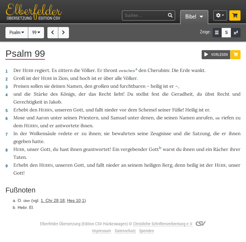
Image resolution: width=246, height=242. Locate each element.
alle (118, 78)
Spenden (146, 230)
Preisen (21, 86)
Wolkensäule (42, 133)
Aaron (42, 118)
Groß (19, 78)
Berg (167, 165)
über (109, 78)
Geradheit (182, 94)
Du (130, 94)
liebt (118, 94)
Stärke (41, 94)
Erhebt (20, 110)
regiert (42, 70)
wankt (197, 70)
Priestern (88, 118)
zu (238, 118)
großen (101, 86)
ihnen (189, 149)
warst (169, 149)
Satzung (201, 133)
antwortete (67, 125)
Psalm (16, 32)
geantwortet (96, 149)
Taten (19, 157)
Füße (177, 110)
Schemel (147, 110)
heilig (156, 86)
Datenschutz (125, 230)
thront (111, 70)
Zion (63, 78)
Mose (19, 118)
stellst (142, 94)
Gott (78, 110)
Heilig (191, 110)
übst (209, 94)
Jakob (55, 102)
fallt (99, 110)
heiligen (152, 165)
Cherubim (158, 70)
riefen (227, 118)
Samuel (118, 118)
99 (36, 32)
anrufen (204, 118)
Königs (67, 94)
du (199, 94)
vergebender (134, 149)
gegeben (22, 141)
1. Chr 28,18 (53, 200)
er (100, 78)
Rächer (220, 149)
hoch (85, 78)
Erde (185, 70)
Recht (105, 94)
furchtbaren (132, 86)
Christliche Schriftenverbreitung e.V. (163, 223)
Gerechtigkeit (28, 102)
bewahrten (123, 133)
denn (180, 165)
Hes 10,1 (75, 200)
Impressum (101, 230)
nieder (111, 110)
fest (155, 94)
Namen (74, 86)
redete (65, 133)
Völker (88, 70)
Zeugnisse (160, 133)
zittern (65, 70)
